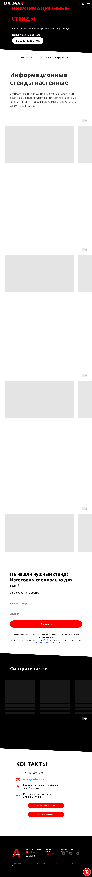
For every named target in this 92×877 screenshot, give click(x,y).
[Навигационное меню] (88, 3)
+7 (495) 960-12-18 (33, 772)
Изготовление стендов (41, 58)
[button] (79, 3)
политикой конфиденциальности (47, 643)
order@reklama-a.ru (34, 779)
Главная (23, 58)
